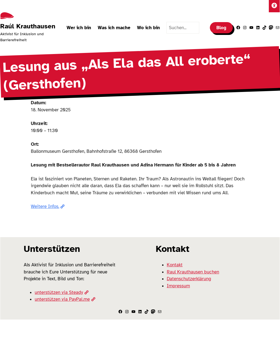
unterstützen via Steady (61, 292)
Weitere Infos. (48, 206)
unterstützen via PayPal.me (65, 299)
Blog (221, 28)
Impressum (178, 286)
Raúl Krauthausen (27, 26)
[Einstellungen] (274, 6)
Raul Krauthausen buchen (193, 272)
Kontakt (175, 265)
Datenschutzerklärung (189, 279)
